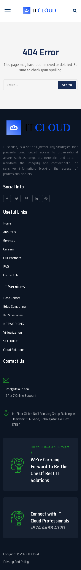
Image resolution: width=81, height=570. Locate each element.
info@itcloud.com (18, 389)
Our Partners (12, 258)
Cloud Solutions (13, 349)
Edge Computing (14, 306)
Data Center (11, 298)
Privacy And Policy (16, 561)
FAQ (6, 266)
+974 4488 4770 (48, 528)
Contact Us (10, 275)
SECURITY (10, 341)
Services (9, 240)
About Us (9, 232)
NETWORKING (13, 323)
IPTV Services (13, 315)
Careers (8, 249)
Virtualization (12, 332)
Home (7, 223)
